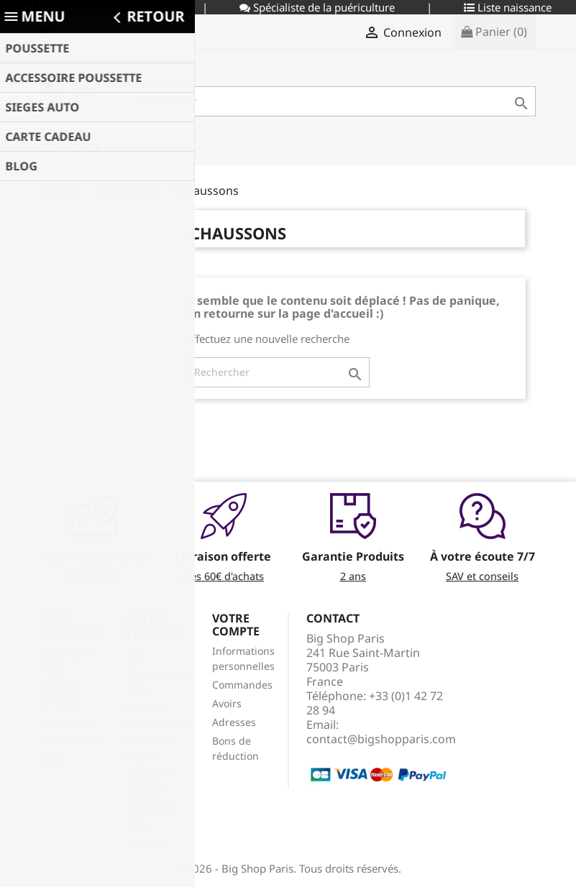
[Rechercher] (331, 101)
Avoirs (227, 703)
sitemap (145, 842)
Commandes (242, 684)
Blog (51, 759)
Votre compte (236, 624)
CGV (135, 654)
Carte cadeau (72, 741)
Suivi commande (92, 32)
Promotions (67, 722)
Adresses (234, 722)
